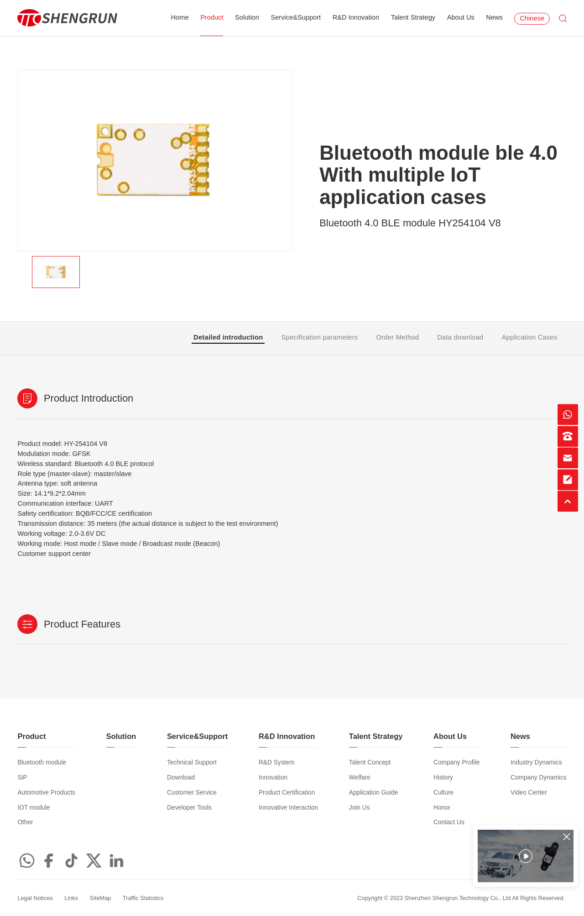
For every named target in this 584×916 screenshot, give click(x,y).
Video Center (529, 792)
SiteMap (100, 898)
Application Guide (373, 792)
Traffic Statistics (143, 898)
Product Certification (287, 792)
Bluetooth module (41, 762)
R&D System (276, 762)
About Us (460, 17)
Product (211, 17)
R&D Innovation (356, 17)
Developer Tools (189, 807)
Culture (443, 792)
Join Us (359, 807)
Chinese (532, 18)
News (494, 17)
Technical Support (192, 762)
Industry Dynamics (536, 762)
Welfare (359, 777)
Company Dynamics (539, 777)
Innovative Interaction (288, 807)
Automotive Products (46, 792)
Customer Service (192, 792)
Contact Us (448, 822)
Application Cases (530, 337)
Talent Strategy (413, 17)
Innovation (273, 777)
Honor (441, 807)
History (443, 777)
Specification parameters (319, 337)
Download (181, 777)
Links (71, 898)
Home (180, 17)
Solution (247, 17)
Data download (460, 337)
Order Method (397, 337)
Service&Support (296, 17)
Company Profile (456, 762)
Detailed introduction (228, 337)
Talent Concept (370, 762)
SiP (22, 777)
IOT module (33, 807)
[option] (155, 160)
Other (25, 822)
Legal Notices (34, 898)
